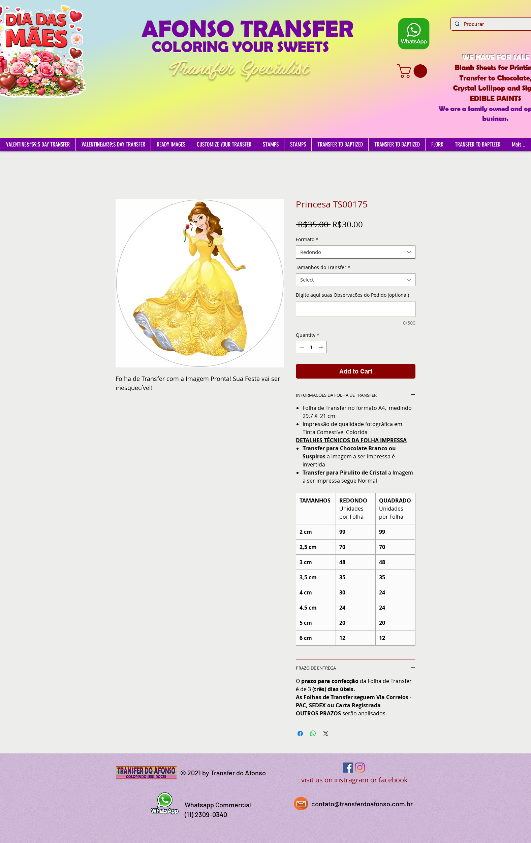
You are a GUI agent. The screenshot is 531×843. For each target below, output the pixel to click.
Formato (307, 239)
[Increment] (321, 347)
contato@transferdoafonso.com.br (362, 804)
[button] (413, 71)
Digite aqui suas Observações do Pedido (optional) (352, 295)
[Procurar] (493, 24)
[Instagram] (360, 768)
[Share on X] (326, 733)
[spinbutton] (311, 347)
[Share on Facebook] (300, 733)
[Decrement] (301, 347)
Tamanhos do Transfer (323, 267)
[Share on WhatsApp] (313, 733)
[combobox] (355, 252)
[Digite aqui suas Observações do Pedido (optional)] (355, 309)
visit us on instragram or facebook (354, 779)
